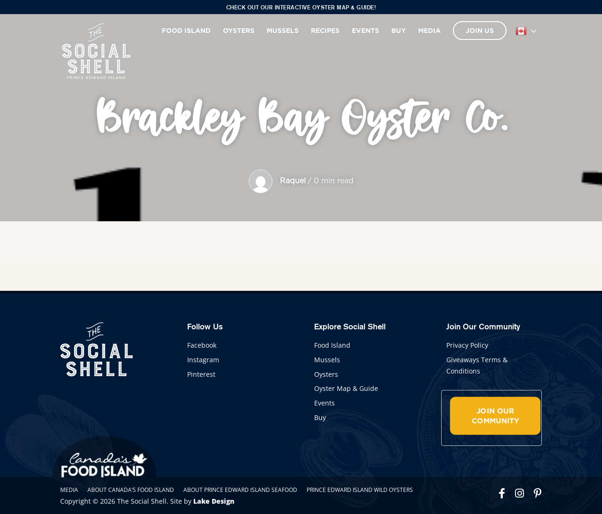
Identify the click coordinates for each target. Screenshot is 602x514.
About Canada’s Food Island (130, 490)
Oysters (238, 30)
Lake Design (213, 501)
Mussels (283, 30)
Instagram (203, 359)
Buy (398, 30)
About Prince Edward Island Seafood (240, 490)
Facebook (201, 345)
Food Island (186, 30)
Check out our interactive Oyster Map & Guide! (301, 7)
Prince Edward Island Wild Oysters (360, 490)
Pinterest (201, 374)
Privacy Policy (467, 345)
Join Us (480, 30)
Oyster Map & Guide (346, 388)
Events (365, 30)
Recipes (325, 30)
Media (429, 30)
